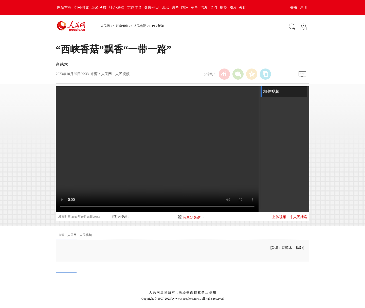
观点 (165, 7)
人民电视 (140, 26)
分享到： (124, 216)
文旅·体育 (134, 7)
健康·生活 (151, 7)
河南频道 (122, 26)
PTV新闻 (158, 26)
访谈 (175, 7)
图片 (232, 7)
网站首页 (64, 7)
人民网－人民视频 (115, 74)
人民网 (105, 26)
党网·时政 (81, 7)
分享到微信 (194, 217)
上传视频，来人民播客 (289, 217)
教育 (242, 7)
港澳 (204, 7)
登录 (293, 7)
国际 (184, 7)
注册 (303, 7)
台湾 (213, 7)
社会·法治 (116, 7)
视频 (223, 7)
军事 (194, 7)
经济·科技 (99, 7)
